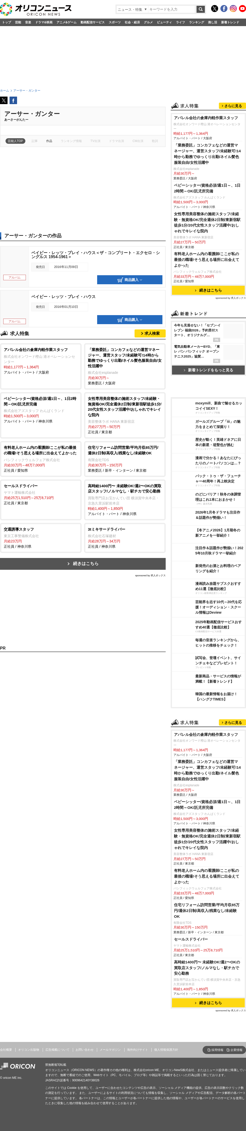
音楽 (28, 22)
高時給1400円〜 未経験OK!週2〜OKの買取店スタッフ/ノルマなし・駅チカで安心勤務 (207, 968)
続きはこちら (86, 563)
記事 (35, 141)
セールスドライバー (191, 939)
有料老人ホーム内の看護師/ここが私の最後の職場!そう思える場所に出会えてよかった (206, 259)
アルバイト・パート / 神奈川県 (41, 409)
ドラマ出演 (116, 141)
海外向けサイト (137, 1049)
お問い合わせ (85, 1049)
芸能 (18, 22)
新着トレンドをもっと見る (208, 370)
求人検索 (152, 333)
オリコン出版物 (28, 1049)
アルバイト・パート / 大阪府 (41, 360)
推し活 (212, 22)
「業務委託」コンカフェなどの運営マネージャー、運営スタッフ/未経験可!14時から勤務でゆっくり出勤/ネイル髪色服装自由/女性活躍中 (207, 154)
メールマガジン (110, 1049)
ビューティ (164, 22)
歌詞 (155, 141)
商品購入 (129, 279)
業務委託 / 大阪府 (125, 366)
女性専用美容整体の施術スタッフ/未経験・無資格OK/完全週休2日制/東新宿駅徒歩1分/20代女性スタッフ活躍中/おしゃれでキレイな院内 (207, 222)
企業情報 (236, 1050)
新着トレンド (230, 22)
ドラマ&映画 (43, 22)
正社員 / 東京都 (125, 415)
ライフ (180, 22)
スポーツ (115, 22)
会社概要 (6, 1049)
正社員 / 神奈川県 (41, 538)
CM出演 (138, 141)
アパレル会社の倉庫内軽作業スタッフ (206, 118)
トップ (6, 22)
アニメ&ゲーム (66, 22)
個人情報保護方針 (166, 1049)
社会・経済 (132, 22)
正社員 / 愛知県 (41, 458)
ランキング (196, 22)
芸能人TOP (15, 141)
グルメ (148, 22)
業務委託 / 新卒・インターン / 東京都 (125, 458)
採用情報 (217, 1050)
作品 (49, 141)
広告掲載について (57, 1049)
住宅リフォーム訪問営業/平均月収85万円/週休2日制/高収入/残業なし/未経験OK (206, 910)
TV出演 (95, 141)
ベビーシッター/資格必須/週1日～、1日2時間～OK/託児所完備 (207, 188)
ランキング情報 (71, 141)
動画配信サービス (93, 22)
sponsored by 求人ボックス (150, 575)
